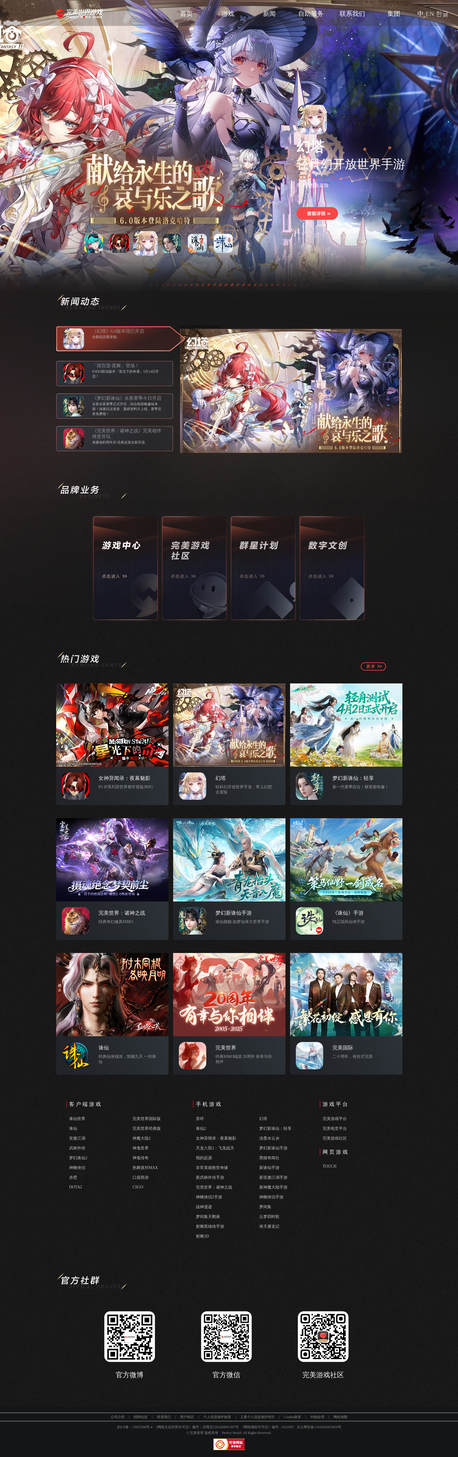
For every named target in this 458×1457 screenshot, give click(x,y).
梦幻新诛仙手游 (273, 1148)
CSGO (138, 1187)
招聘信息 (140, 1417)
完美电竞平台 (335, 1128)
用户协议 (187, 1417)
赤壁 (73, 1177)
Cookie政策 (292, 1417)
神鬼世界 (141, 1148)
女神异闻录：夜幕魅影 (216, 1138)
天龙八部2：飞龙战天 (215, 1148)
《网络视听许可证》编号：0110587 (267, 1427)
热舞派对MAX (145, 1168)
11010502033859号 (328, 1427)
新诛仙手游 (269, 1168)
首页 (186, 13)
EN (429, 13)
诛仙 (73, 1128)
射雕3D (202, 1236)
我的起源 (204, 1158)
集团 (393, 13)
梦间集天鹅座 (208, 1217)
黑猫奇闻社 (269, 1158)
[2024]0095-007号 (226, 1427)
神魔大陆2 (142, 1138)
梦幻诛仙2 (78, 1158)
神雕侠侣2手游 (209, 1197)
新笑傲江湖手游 (273, 1177)
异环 (200, 1119)
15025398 (139, 1427)
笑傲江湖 (77, 1138)
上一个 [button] (69, 242)
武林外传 (77, 1148)
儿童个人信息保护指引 (257, 1417)
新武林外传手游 (210, 1177)
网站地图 (340, 1417)
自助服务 (310, 13)
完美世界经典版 (147, 1128)
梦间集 (265, 1207)
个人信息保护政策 (217, 1417)
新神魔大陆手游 (273, 1187)
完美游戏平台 (335, 1119)
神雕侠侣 (77, 1168)
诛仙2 (201, 1128)
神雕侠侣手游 (271, 1197)
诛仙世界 (77, 1119)
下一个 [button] (247, 242)
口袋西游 (141, 1177)
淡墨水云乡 (269, 1138)
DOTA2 (75, 1187)
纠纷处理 (317, 1417)
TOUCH (329, 1166)
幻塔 (263, 1119)
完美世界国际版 (147, 1119)
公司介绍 (117, 1417)
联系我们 (352, 13)
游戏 (228, 13)
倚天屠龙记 (269, 1226)
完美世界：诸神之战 (214, 1187)
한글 (442, 13)
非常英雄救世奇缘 (212, 1168)
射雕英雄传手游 (210, 1226)
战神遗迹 (204, 1207)
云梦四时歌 (269, 1217)
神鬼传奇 (141, 1158)
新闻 (269, 13)
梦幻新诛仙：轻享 (275, 1128)
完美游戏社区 (335, 1138)
